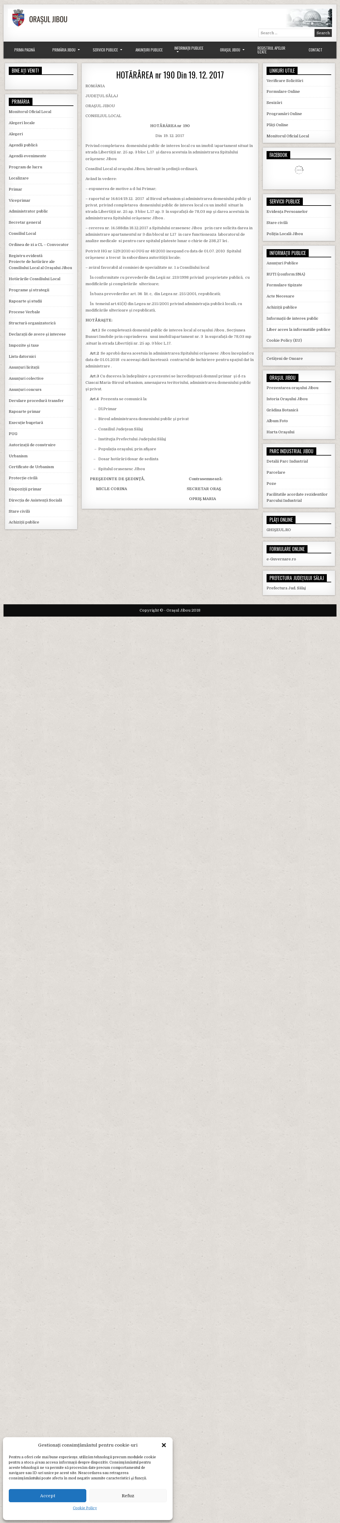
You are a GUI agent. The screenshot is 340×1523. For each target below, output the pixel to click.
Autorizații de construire (32, 445)
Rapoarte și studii (25, 301)
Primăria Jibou (63, 50)
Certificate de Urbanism (31, 467)
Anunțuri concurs (25, 389)
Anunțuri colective (26, 378)
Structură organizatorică (32, 323)
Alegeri (16, 134)
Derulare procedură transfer (36, 400)
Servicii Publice (105, 50)
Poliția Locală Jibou (285, 234)
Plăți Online (277, 125)
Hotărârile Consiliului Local (34, 279)
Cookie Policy (85, 1508)
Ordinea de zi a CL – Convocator (39, 244)
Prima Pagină (24, 50)
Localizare (19, 178)
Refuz (128, 1495)
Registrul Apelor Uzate (271, 50)
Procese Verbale (24, 312)
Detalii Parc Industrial (287, 461)
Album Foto (277, 421)
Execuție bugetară (26, 422)
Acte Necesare (280, 296)
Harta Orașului (280, 432)
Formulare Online (283, 91)
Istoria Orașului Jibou (287, 399)
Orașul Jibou (230, 50)
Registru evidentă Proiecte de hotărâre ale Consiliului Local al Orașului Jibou (40, 262)
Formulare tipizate (284, 285)
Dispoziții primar (25, 489)
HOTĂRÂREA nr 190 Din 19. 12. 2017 (170, 75)
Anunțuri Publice (149, 50)
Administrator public (28, 211)
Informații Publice (188, 48)
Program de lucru (25, 167)
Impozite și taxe (24, 345)
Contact (315, 50)
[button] (164, 1445)
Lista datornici (22, 356)
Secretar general (25, 222)
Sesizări (274, 102)
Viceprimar (19, 200)
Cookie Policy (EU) (284, 340)
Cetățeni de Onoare (285, 358)
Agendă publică (23, 145)
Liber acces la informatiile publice (298, 329)
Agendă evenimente (27, 156)
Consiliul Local (22, 233)
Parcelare (276, 472)
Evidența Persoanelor (287, 211)
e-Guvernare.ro (281, 559)
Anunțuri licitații (24, 367)
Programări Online (284, 114)
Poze (271, 483)
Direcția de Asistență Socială (35, 500)
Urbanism (18, 456)
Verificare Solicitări (285, 80)
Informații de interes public (292, 318)
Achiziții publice (24, 522)
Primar (15, 189)
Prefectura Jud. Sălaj (286, 588)
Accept (47, 1495)
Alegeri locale (22, 123)
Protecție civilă (23, 478)
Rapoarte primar (25, 411)
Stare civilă (19, 511)
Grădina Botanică (282, 410)
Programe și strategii (29, 290)
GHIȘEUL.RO (279, 530)
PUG (13, 434)
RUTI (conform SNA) (286, 274)
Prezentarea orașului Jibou (292, 388)
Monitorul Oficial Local (30, 111)
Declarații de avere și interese (37, 334)
